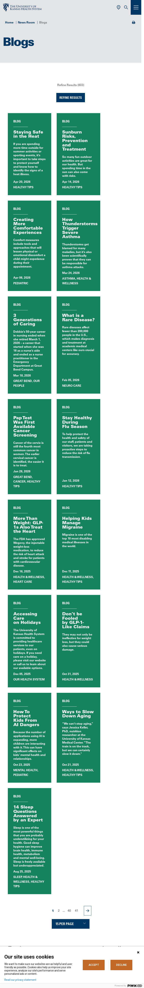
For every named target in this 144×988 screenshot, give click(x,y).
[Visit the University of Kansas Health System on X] (58, 845)
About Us (50, 860)
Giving (48, 940)
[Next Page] (87, 686)
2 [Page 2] (59, 686)
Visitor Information (56, 919)
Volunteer (50, 887)
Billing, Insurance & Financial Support (69, 897)
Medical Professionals (58, 929)
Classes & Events (55, 881)
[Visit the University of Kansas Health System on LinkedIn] (70, 845)
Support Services (55, 913)
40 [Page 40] (69, 686)
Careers (49, 871)
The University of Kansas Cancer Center (71, 935)
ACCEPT (94, 964)
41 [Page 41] (76, 686)
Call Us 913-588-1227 (70, 823)
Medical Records (55, 908)
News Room (26, 22)
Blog (114, 746)
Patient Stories (27, 763)
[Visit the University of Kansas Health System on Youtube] (94, 845)
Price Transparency (56, 903)
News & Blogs (53, 876)
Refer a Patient (53, 924)
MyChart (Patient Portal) (60, 892)
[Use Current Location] (118, 7)
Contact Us (51, 866)
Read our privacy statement (20, 979)
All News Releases (71, 746)
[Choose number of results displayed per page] (70, 699)
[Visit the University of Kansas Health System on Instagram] (82, 845)
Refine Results (70, 97)
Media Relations (55, 945)
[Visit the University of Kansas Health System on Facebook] (47, 845)
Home (9, 22)
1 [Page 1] (53, 686)
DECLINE (121, 964)
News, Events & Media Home (27, 746)
